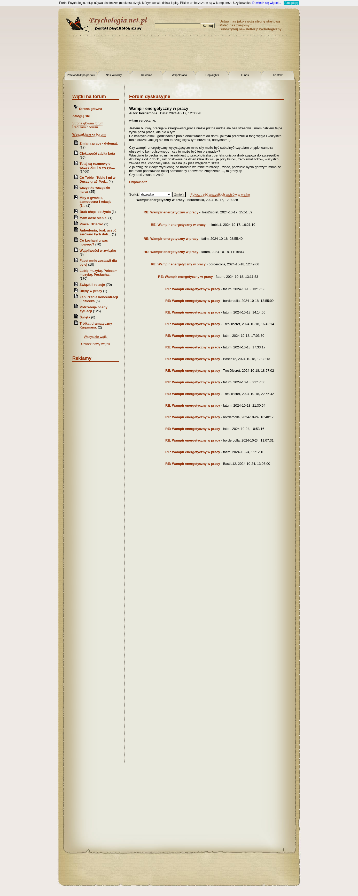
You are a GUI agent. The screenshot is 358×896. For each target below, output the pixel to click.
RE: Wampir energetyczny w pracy (171, 212)
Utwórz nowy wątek (95, 344)
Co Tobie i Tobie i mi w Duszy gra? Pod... (97, 179)
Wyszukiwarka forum (89, 134)
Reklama (146, 75)
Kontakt (278, 75)
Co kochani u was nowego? (94, 242)
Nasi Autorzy (114, 75)
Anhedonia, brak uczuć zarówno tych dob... (98, 232)
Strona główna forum (87, 123)
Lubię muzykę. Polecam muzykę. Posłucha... (99, 273)
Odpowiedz (138, 182)
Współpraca (179, 75)
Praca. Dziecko (92, 224)
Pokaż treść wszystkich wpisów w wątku (220, 194)
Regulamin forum (85, 127)
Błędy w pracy (91, 291)
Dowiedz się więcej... (266, 3)
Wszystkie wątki (95, 337)
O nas (245, 75)
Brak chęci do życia (95, 212)
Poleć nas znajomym (236, 25)
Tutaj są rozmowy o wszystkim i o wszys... (97, 165)
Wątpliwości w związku (98, 250)
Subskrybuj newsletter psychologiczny (251, 29)
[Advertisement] (20, 82)
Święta (85, 317)
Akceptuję (291, 3)
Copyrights (212, 75)
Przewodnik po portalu (81, 75)
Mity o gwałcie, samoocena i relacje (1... (96, 201)
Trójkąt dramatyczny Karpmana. (96, 325)
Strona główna (90, 109)
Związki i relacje (92, 285)
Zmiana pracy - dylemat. (99, 143)
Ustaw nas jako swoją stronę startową (250, 21)
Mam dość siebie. (93, 218)
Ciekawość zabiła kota (97, 153)
